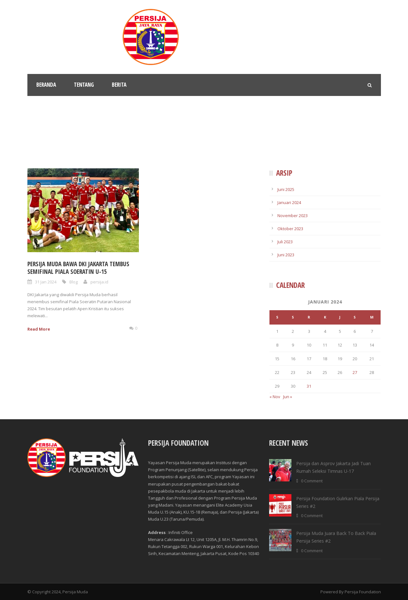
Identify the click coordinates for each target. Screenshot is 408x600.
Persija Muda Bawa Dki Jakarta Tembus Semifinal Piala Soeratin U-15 (78, 268)
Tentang (84, 84)
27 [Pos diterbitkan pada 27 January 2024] (355, 372)
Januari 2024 (289, 202)
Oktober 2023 (290, 228)
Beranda (46, 84)
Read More (38, 329)
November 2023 (292, 215)
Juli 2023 (285, 242)
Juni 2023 (285, 255)
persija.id (99, 282)
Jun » (287, 396)
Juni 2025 (285, 189)
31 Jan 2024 (45, 282)
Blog (73, 282)
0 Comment (312, 481)
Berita (119, 84)
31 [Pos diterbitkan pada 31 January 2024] (309, 386)
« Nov (274, 396)
